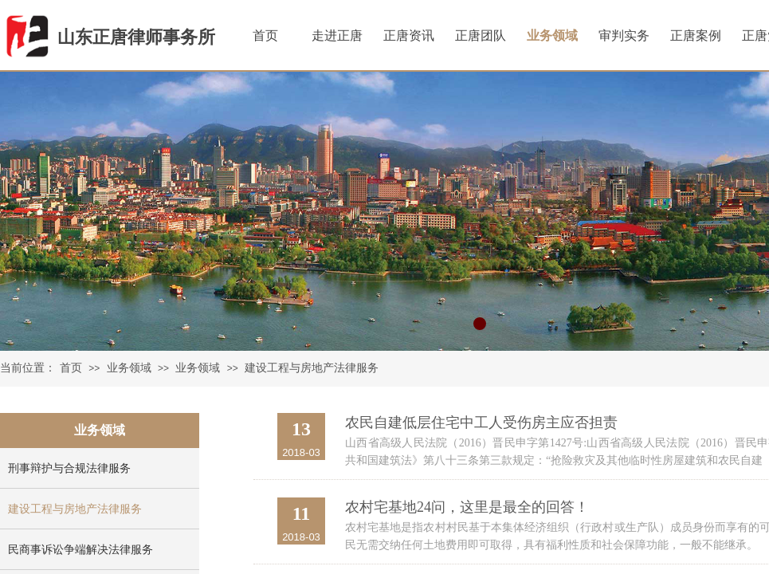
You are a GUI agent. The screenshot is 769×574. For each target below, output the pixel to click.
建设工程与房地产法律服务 (312, 368)
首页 (71, 368)
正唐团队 (480, 35)
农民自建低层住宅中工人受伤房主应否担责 (481, 423)
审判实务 (623, 35)
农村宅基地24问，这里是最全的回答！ (467, 507)
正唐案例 (695, 35)
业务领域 (129, 368)
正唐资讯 (408, 35)
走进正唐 (337, 35)
